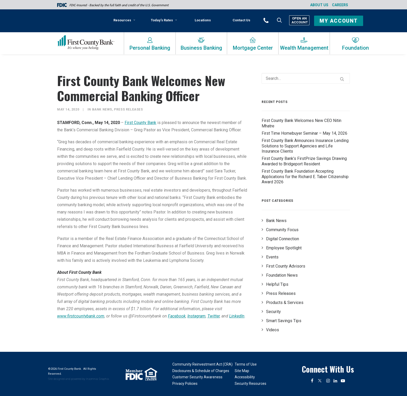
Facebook (177, 316)
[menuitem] (125, 22)
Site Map (242, 371)
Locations (203, 20)
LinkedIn (237, 316)
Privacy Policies (185, 383)
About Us (319, 5)
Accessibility (245, 377)
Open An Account (299, 20)
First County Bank (140, 122)
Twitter (213, 316)
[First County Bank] (85, 43)
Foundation (355, 48)
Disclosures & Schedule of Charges (200, 371)
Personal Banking (150, 48)
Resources (124, 20)
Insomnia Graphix (97, 379)
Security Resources (250, 383)
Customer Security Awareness (197, 377)
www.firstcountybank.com (80, 316)
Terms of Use (246, 364)
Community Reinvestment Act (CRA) (202, 364)
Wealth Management (304, 48)
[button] (273, 20)
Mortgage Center (253, 48)
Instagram (196, 316)
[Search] (306, 78)
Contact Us (241, 20)
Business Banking (201, 48)
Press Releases (128, 109)
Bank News (102, 109)
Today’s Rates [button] (164, 20)
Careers (340, 5)
